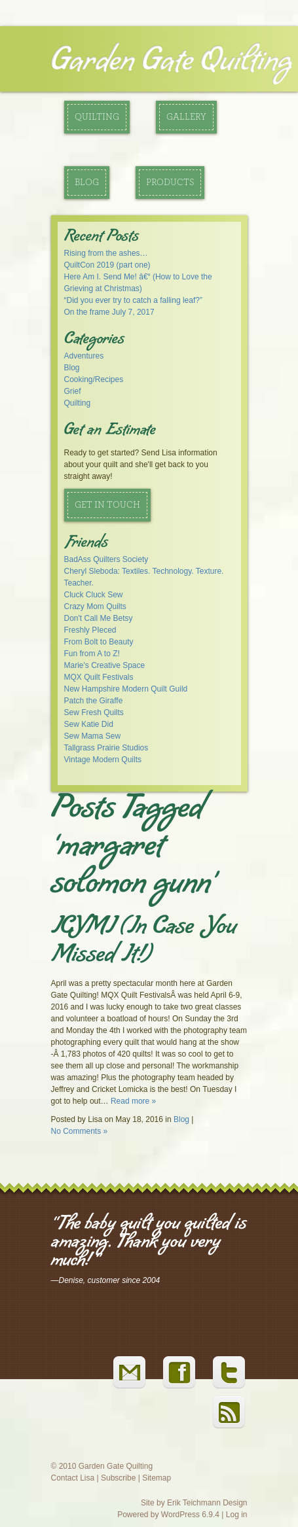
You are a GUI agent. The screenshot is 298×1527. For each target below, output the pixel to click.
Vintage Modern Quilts (103, 759)
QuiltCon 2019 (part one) (107, 265)
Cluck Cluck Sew (93, 594)
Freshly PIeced (90, 630)
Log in (237, 1514)
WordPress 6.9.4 (190, 1514)
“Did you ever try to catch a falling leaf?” (133, 300)
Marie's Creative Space (104, 665)
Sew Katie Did (88, 724)
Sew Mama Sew (92, 736)
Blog (87, 182)
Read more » (133, 1101)
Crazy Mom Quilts (95, 606)
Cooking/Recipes (94, 379)
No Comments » (79, 1131)
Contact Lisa (73, 1478)
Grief (72, 391)
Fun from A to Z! (92, 653)
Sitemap (156, 1478)
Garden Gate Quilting (171, 61)
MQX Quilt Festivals (99, 677)
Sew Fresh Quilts (94, 712)
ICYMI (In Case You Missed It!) (144, 942)
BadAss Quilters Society (106, 559)
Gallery (186, 117)
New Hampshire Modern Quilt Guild (126, 688)
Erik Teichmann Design (207, 1502)
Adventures (84, 355)
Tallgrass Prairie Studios (106, 747)
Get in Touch (107, 505)
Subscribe (118, 1478)
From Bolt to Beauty (99, 641)
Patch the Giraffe (93, 700)
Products (170, 182)
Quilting (97, 117)
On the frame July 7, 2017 (109, 312)
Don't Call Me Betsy (98, 618)
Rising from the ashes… (106, 253)
